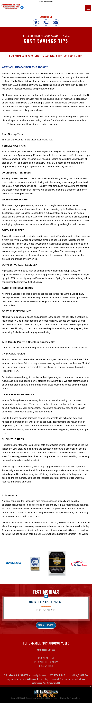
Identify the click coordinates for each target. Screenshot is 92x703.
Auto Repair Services (46, 651)
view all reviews (46, 627)
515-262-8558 (28, 35)
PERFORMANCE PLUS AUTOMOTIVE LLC (28, 56)
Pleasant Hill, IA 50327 (60, 35)
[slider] (46, 608)
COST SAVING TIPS (73, 56)
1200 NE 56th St (43, 35)
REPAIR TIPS (56, 56)
